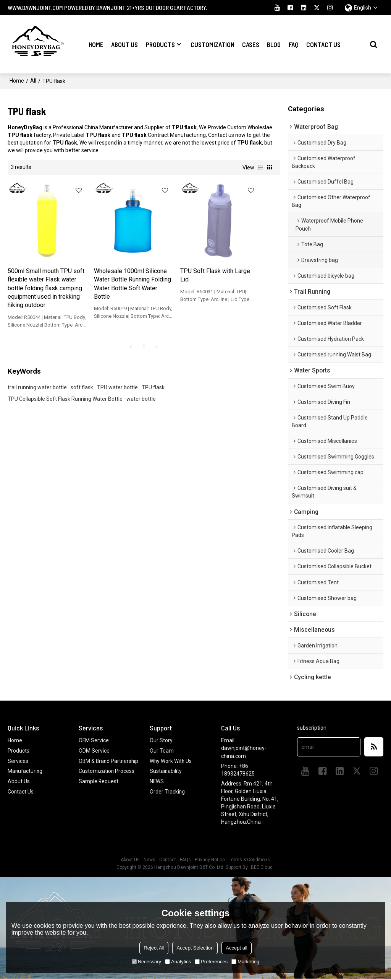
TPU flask (153, 380)
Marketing (245, 961)
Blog (274, 44)
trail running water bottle (37, 380)
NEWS (157, 781)
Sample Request (99, 788)
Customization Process (107, 779)
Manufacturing (26, 771)
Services (18, 761)
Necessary (146, 961)
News (149, 860)
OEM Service (94, 741)
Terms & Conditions (249, 860)
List (260, 167)
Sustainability (166, 771)
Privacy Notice (210, 860)
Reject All (154, 948)
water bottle (141, 391)
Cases (250, 44)
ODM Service (94, 751)
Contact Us (323, 44)
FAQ (294, 44)
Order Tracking (167, 791)
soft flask (82, 380)
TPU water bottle (117, 380)
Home (96, 44)
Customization (212, 44)
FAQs (185, 860)
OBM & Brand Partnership (95, 764)
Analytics (178, 961)
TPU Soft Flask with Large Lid (174, 259)
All (33, 80)
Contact (167, 860)
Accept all (236, 948)
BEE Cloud (262, 867)
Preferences (211, 961)
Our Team (162, 751)
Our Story (161, 741)
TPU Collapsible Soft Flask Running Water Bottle (65, 391)
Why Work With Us (171, 761)
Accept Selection (194, 948)
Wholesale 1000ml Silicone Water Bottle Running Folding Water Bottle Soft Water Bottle (107, 272)
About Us (124, 44)
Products (160, 44)
